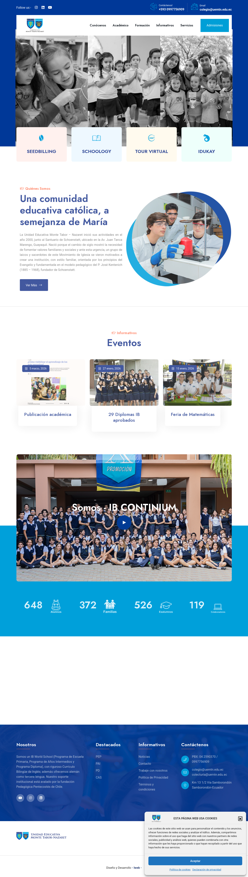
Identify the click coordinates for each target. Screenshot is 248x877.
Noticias (144, 757)
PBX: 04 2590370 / (205, 757)
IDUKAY (206, 151)
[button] (240, 818)
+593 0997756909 (171, 9)
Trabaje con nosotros (153, 770)
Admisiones (215, 25)
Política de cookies (179, 869)
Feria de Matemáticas (193, 417)
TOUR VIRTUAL (151, 151)
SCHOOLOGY (96, 151)
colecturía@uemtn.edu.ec (209, 774)
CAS (99, 777)
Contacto (145, 763)
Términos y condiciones (147, 787)
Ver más (37, 285)
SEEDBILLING (41, 151)
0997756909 (200, 762)
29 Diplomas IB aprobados (124, 420)
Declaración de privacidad (206, 869)
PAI (98, 763)
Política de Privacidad (153, 777)
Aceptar (195, 861)
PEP (98, 757)
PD (98, 770)
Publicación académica (47, 417)
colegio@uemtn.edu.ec (216, 9)
